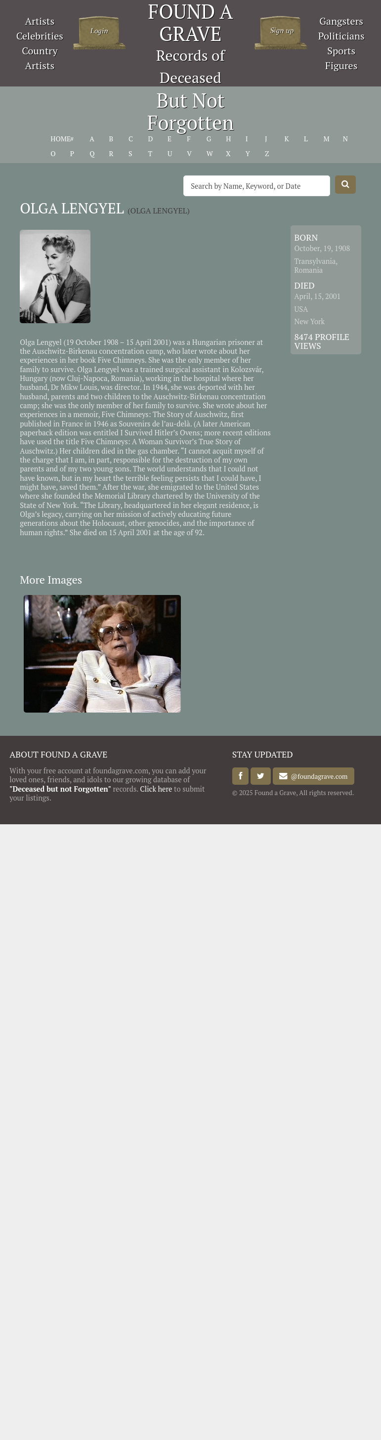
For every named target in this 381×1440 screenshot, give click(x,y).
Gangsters (341, 21)
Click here (156, 789)
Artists (40, 21)
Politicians (341, 35)
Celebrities (39, 35)
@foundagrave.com (317, 776)
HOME (60, 138)
